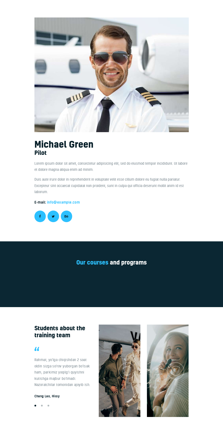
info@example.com (63, 202)
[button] (35, 406)
